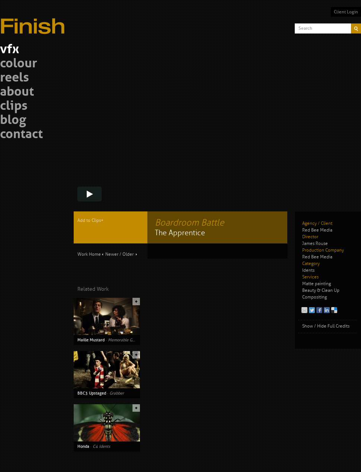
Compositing (314, 297)
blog (13, 120)
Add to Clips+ (90, 220)
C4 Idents (101, 446)
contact (21, 134)
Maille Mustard (91, 339)
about (17, 92)
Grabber (116, 393)
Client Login (346, 12)
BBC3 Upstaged (91, 393)
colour (18, 64)
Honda (83, 446)
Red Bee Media (317, 230)
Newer (111, 254)
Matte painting (316, 284)
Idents (308, 270)
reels (14, 78)
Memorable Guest (124, 339)
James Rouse (315, 243)
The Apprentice (180, 232)
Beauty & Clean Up (320, 290)
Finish (34, 21)
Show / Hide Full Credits (325, 326)
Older (128, 254)
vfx (9, 50)
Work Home (89, 254)
